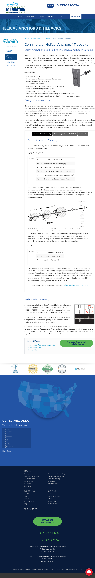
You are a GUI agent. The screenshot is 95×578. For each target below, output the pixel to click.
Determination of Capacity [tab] (42, 134)
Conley (7, 440)
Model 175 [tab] (82, 134)
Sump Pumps (28, 481)
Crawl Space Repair (30, 474)
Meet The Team (29, 501)
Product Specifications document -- (75, 285)
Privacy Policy (59, 569)
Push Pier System (35, 347)
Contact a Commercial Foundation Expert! (76, 343)
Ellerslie (7, 444)
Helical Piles (32, 350)
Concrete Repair (29, 479)
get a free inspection (47, 521)
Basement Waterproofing (56, 474)
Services (18, 16)
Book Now (75, 16)
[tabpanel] (59, 213)
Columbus (8, 436)
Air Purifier (27, 483)
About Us (40, 16)
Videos (50, 499)
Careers (64, 16)
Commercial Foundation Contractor (42, 345)
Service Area (52, 16)
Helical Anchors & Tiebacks (10, 57)
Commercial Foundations (10, 41)
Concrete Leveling (54, 479)
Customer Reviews (54, 496)
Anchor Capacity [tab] (59, 134)
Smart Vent (51, 481)
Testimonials (52, 494)
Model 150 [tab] (72, 134)
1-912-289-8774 (47, 540)
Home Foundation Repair (32, 476)
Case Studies (10, 66)
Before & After (52, 501)
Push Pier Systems (9, 51)
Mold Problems (53, 483)
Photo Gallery (11, 47)
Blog (25, 504)
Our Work (29, 16)
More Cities (6, 451)
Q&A (25, 496)
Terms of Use (70, 569)
